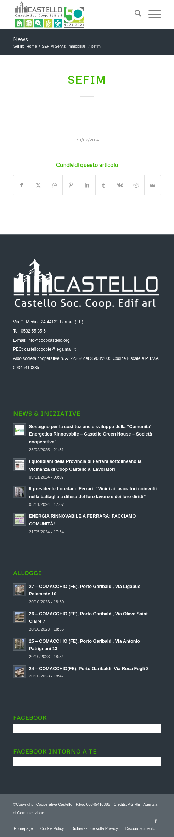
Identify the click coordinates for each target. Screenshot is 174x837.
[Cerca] (134, 14)
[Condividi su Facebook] (21, 185)
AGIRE (134, 804)
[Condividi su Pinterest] (71, 185)
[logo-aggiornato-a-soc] (72, 14)
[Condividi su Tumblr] (104, 185)
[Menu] (151, 14)
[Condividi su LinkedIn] (87, 185)
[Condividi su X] (38, 185)
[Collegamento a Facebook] (155, 821)
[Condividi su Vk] (120, 185)
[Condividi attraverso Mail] (153, 185)
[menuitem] (134, 14)
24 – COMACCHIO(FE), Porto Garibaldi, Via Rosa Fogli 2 (89, 668)
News (20, 39)
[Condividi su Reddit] (136, 185)
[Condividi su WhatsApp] (54, 185)
